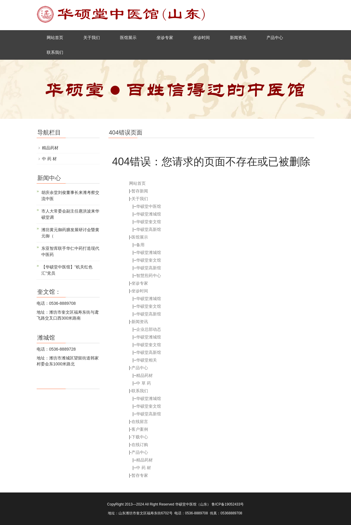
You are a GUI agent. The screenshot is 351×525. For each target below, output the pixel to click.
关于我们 (91, 37)
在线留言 (139, 421)
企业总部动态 (148, 329)
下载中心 (139, 437)
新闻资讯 (238, 37)
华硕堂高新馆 (148, 229)
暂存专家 (139, 475)
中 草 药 (143, 383)
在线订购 (139, 444)
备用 (140, 244)
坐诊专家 (165, 37)
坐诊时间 (201, 37)
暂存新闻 (139, 191)
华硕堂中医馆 (148, 206)
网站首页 (55, 37)
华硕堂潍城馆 (148, 214)
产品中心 (274, 37)
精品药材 (144, 375)
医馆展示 (128, 37)
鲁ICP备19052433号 (228, 504)
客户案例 (139, 429)
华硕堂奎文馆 (148, 221)
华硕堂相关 (146, 360)
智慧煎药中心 (148, 275)
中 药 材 (143, 467)
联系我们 (55, 52)
